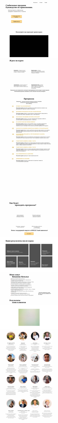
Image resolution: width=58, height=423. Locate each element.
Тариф (46, 2)
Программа (35, 2)
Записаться (16, 21)
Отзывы (40, 2)
